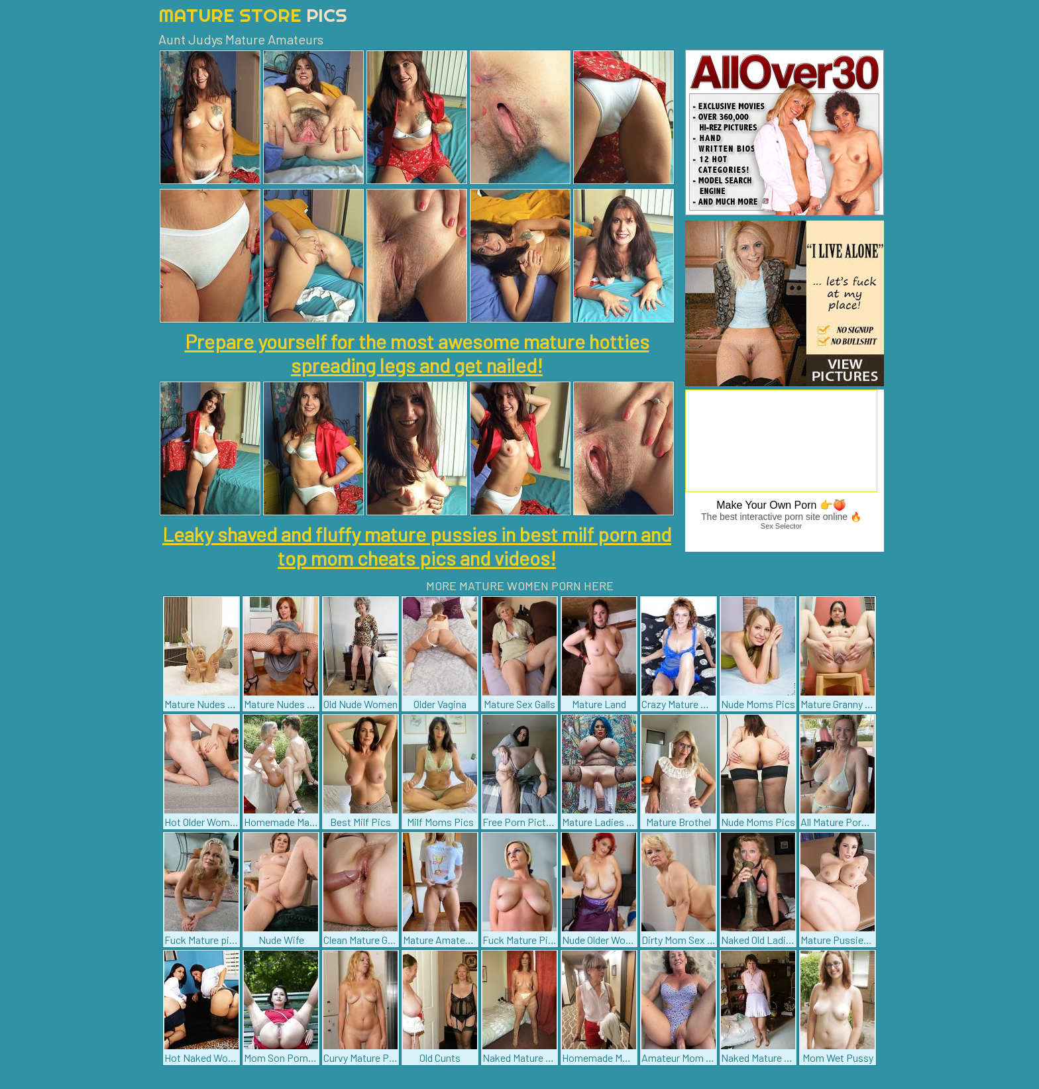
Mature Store (252, 14)
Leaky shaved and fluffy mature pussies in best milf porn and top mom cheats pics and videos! (416, 546)
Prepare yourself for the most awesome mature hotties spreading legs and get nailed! (417, 353)
